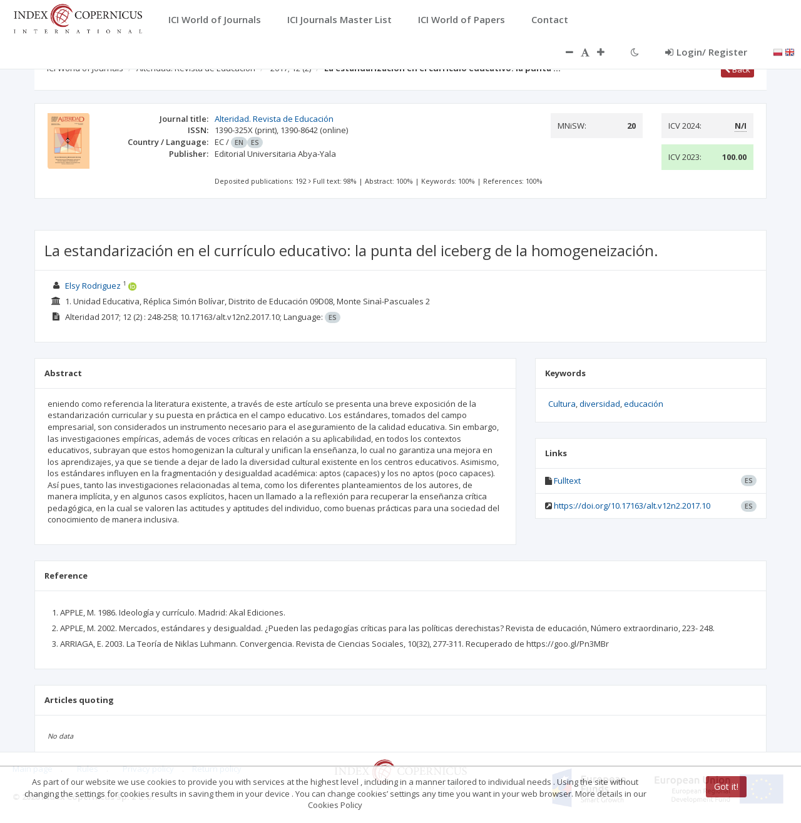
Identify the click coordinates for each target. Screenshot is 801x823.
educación (643, 403)
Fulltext (567, 480)
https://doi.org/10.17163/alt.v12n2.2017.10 (632, 505)
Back (737, 69)
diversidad (599, 403)
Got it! (726, 786)
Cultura (562, 403)
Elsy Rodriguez (93, 285)
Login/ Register (706, 52)
